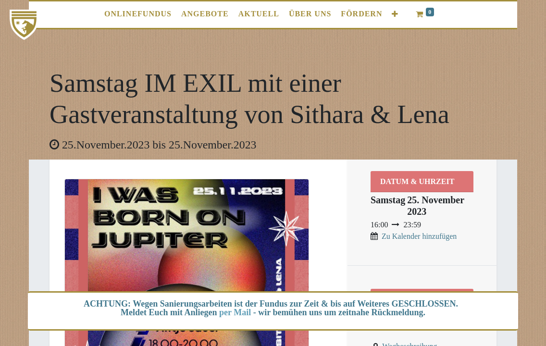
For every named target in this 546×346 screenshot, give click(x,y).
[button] (395, 14)
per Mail (235, 312)
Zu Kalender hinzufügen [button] (419, 236)
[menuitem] (138, 14)
